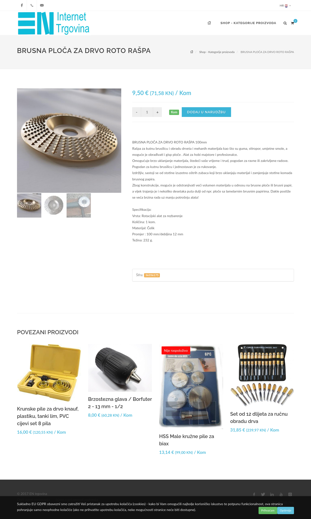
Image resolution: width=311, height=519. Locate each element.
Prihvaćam (268, 510)
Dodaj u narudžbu (206, 112)
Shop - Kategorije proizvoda (217, 52)
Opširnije (285, 510)
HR (285, 5)
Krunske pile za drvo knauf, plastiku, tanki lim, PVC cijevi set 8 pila (47, 416)
